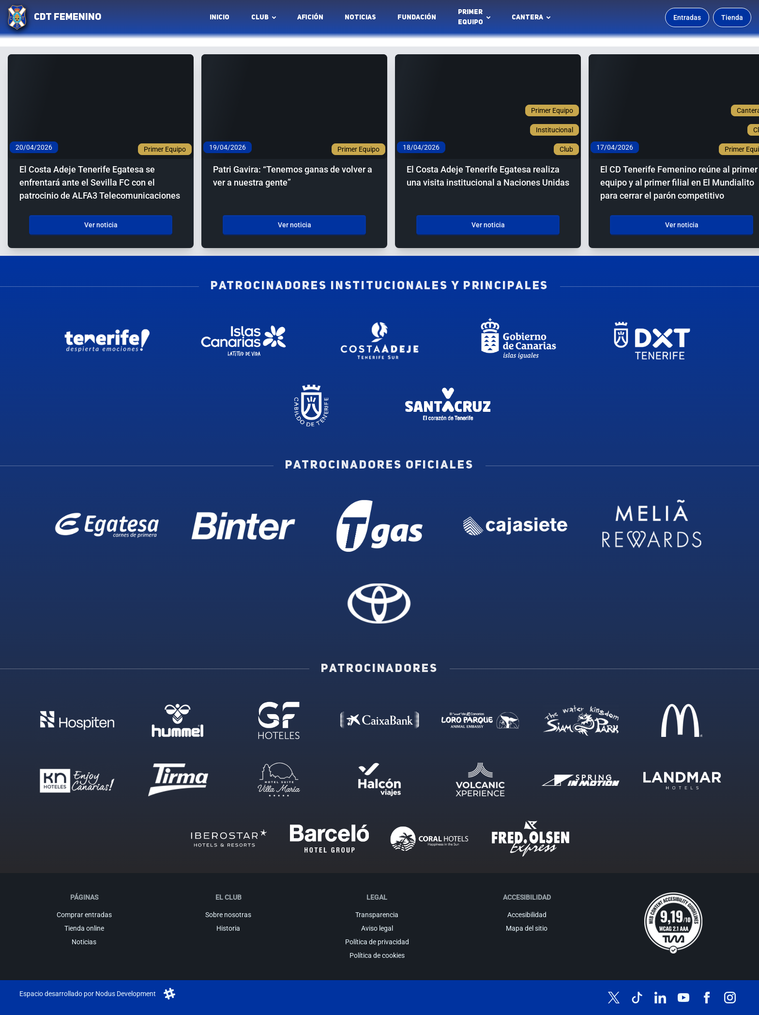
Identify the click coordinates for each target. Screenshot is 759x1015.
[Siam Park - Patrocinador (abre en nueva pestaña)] (580, 720)
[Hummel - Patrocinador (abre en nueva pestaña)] (178, 720)
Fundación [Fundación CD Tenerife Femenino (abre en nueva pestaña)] (419, 20)
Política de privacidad (377, 942)
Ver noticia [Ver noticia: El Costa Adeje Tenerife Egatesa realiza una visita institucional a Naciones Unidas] (488, 225)
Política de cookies (377, 955)
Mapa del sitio (526, 928)
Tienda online (84, 928)
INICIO (219, 17)
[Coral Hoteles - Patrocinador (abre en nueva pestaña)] (429, 838)
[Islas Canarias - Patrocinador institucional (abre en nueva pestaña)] (243, 340)
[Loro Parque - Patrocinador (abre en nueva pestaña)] (480, 720)
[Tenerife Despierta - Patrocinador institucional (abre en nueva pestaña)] (107, 340)
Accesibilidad (526, 915)
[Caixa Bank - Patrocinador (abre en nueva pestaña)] (379, 720)
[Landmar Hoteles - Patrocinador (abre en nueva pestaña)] (681, 779)
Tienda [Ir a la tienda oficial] (732, 17)
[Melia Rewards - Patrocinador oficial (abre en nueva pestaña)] (652, 526)
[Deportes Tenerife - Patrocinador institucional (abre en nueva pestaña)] (652, 340)
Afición (310, 17)
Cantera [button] (527, 17)
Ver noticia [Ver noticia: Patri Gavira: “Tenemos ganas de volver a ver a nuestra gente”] (294, 225)
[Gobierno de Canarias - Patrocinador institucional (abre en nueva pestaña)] (516, 340)
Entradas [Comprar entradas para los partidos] (687, 17)
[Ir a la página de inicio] (17, 17)
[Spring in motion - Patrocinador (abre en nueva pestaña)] (580, 779)
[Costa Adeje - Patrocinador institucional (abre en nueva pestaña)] (379, 340)
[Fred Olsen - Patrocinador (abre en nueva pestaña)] (530, 838)
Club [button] (260, 17)
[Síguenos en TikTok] (637, 997)
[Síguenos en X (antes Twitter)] (613, 997)
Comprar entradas (84, 915)
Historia (228, 928)
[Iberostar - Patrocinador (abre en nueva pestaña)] (228, 838)
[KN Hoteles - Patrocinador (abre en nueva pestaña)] (76, 779)
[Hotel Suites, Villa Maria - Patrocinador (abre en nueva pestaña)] (278, 779)
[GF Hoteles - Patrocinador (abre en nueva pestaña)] (278, 720)
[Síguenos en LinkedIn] (660, 997)
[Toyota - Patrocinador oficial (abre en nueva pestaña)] (379, 603)
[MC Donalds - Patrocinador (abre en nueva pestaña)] (681, 720)
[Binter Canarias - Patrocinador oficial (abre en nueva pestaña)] (243, 526)
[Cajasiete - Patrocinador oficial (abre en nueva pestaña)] (516, 526)
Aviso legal (377, 928)
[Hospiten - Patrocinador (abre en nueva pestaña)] (76, 720)
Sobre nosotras (228, 915)
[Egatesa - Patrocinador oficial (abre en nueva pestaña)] (107, 526)
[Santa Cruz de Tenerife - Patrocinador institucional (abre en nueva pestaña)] (447, 405)
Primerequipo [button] (470, 17)
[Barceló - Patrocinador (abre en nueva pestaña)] (329, 838)
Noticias (360, 17)
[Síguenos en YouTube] (683, 997)
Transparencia (376, 915)
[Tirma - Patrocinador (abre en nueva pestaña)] (178, 779)
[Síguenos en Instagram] (730, 997)
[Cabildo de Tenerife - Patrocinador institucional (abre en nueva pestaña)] (311, 405)
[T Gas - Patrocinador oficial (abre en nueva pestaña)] (379, 526)
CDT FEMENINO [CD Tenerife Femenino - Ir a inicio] (67, 17)
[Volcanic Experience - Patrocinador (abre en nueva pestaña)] (480, 779)
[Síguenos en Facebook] (706, 997)
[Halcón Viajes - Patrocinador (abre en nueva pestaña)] (379, 779)
